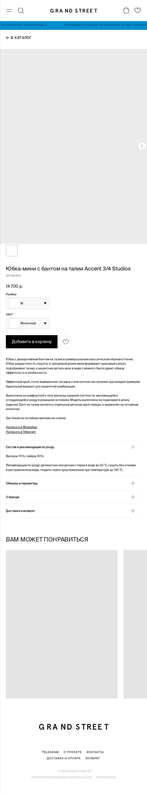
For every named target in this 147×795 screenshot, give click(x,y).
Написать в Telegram (21, 432)
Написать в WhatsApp (21, 427)
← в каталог (18, 37)
